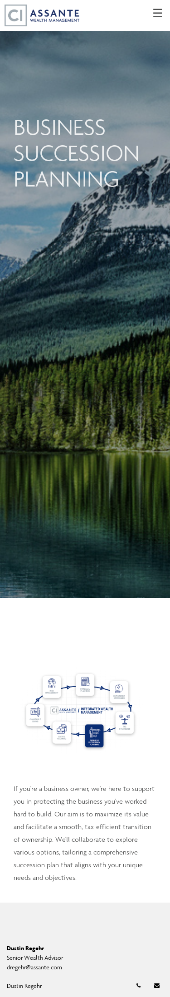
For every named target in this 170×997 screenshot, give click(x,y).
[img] (85, 299)
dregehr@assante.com (34, 967)
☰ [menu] (157, 13)
